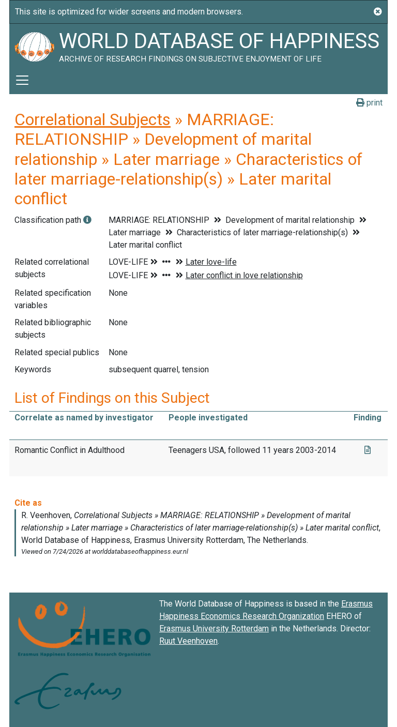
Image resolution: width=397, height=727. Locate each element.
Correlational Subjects (92, 119)
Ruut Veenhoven (188, 641)
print (369, 103)
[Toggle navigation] (22, 80)
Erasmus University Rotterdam (214, 628)
